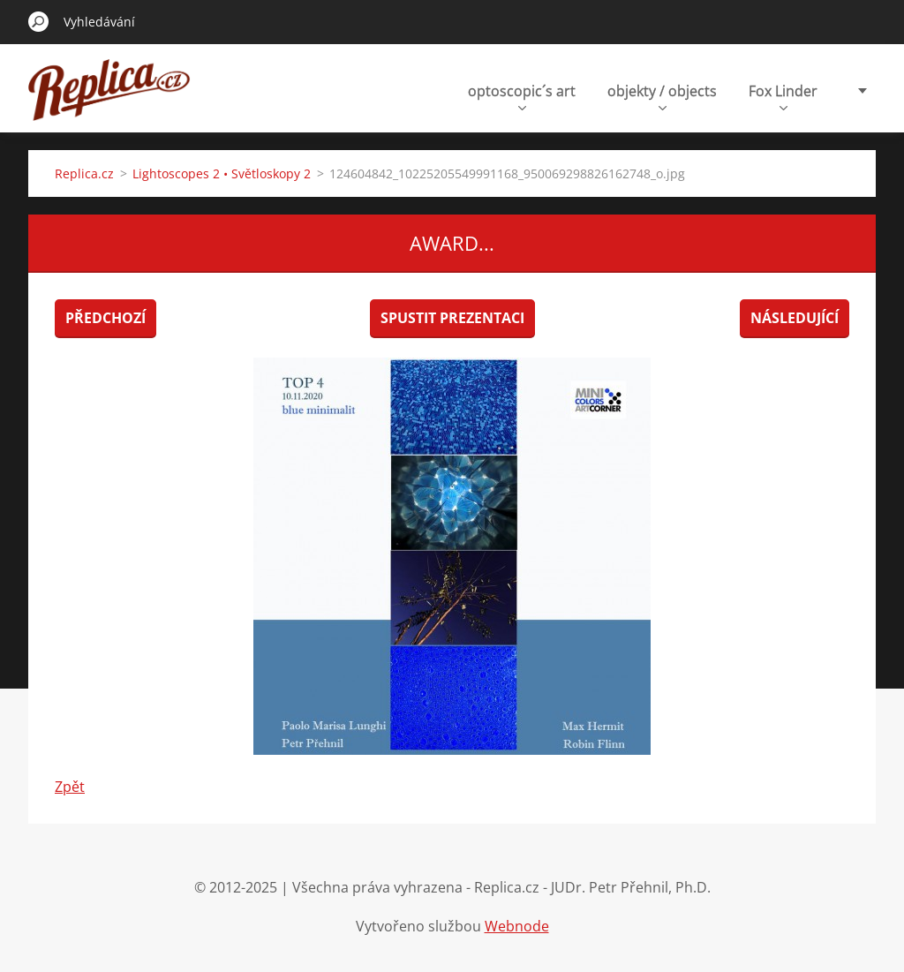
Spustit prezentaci (452, 318)
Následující (794, 318)
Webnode (517, 926)
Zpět (70, 786)
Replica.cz (84, 173)
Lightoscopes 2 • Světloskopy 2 (221, 173)
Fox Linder (783, 95)
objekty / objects (662, 95)
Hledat (38, 21)
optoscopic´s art (522, 95)
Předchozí (105, 318)
